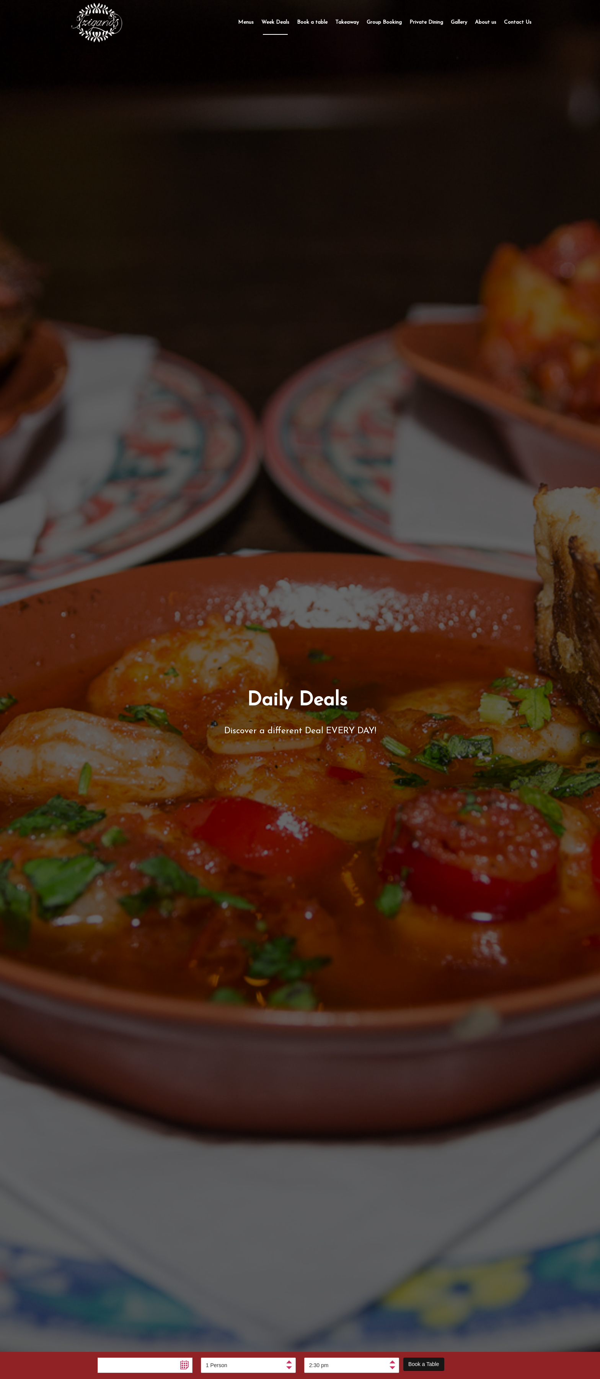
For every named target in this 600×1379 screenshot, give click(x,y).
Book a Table (423, 1364)
